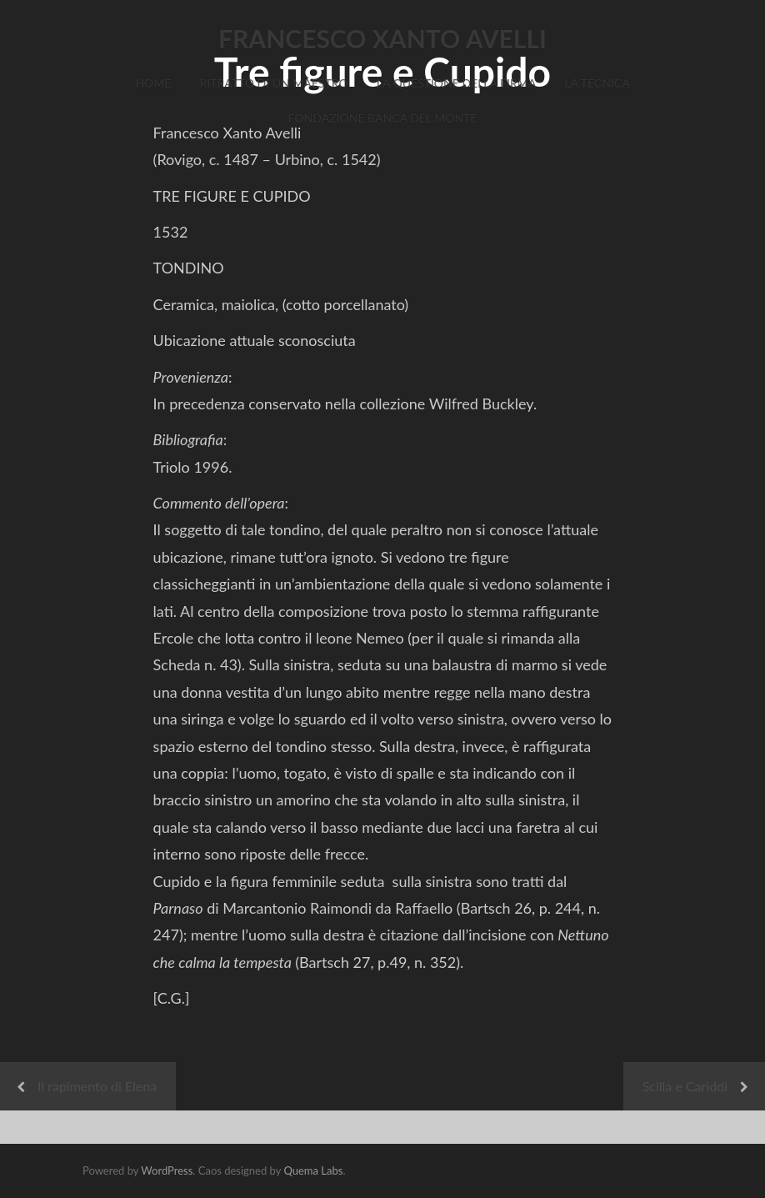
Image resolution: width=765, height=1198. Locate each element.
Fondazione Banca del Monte (383, 118)
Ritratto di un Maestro (273, 83)
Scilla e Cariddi (685, 1086)
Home (153, 83)
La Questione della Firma (457, 83)
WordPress (166, 1170)
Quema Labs (312, 1170)
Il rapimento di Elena (97, 1086)
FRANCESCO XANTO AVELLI (382, 38)
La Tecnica (596, 83)
